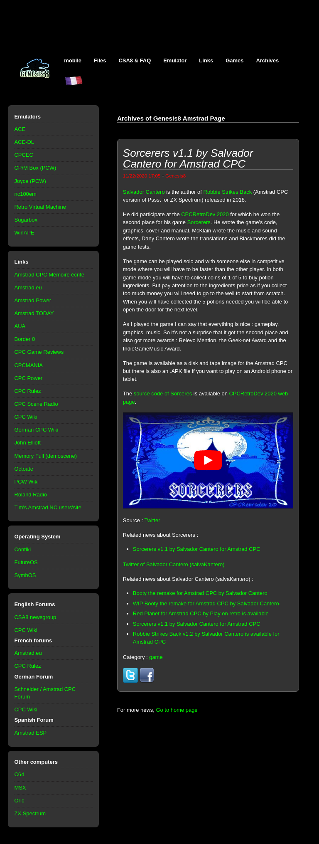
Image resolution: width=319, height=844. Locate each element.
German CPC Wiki (37, 430)
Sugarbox (26, 220)
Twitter (152, 520)
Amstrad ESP (31, 733)
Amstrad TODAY (34, 313)
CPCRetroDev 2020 (204, 214)
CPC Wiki (26, 417)
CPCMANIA (29, 365)
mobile (72, 60)
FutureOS (26, 562)
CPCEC (24, 155)
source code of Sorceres (163, 393)
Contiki (23, 549)
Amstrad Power (33, 300)
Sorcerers (199, 222)
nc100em (26, 194)
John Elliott (28, 442)
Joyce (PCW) (30, 181)
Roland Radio (31, 494)
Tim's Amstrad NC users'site (48, 507)
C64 (20, 774)
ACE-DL (24, 142)
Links (206, 60)
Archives (267, 60)
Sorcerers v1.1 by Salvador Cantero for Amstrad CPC (196, 549)
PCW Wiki (27, 482)
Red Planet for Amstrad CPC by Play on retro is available (201, 613)
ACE (20, 129)
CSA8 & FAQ (134, 60)
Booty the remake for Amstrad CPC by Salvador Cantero (200, 593)
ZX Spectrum (30, 813)
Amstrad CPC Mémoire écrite (49, 274)
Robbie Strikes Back (228, 192)
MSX (20, 788)
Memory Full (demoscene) (46, 456)
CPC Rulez (28, 391)
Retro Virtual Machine (40, 207)
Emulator (174, 60)
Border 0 (25, 339)
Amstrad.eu (28, 287)
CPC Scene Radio (36, 404)
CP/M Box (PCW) (35, 168)
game (155, 657)
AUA (20, 326)
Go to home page (176, 710)
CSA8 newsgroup (35, 617)
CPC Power (29, 378)
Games (234, 60)
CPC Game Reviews (39, 352)
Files (100, 60)
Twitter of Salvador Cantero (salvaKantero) (174, 564)
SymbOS (25, 575)
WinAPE (24, 233)
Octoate (24, 469)
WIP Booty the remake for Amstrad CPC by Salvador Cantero (206, 603)
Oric (20, 800)
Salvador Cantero (144, 192)
